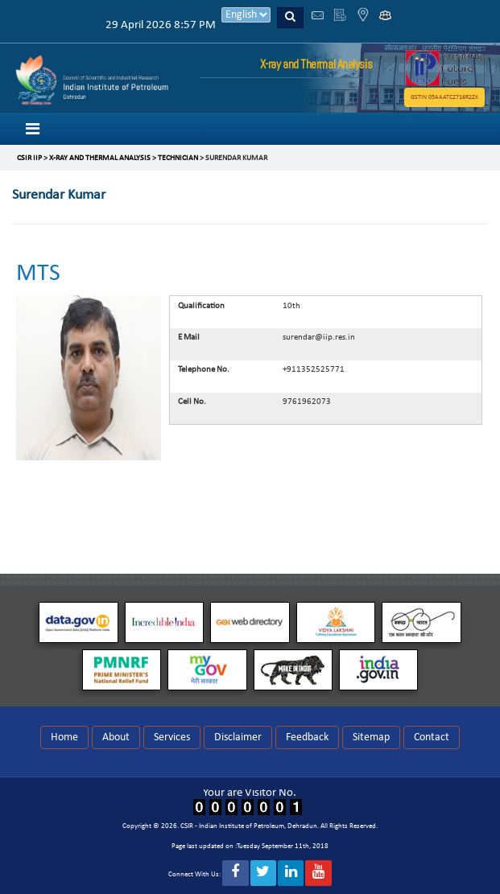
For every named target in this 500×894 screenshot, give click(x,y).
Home (64, 737)
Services (172, 737)
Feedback (307, 737)
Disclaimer (238, 737)
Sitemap (371, 737)
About (116, 737)
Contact (431, 737)
